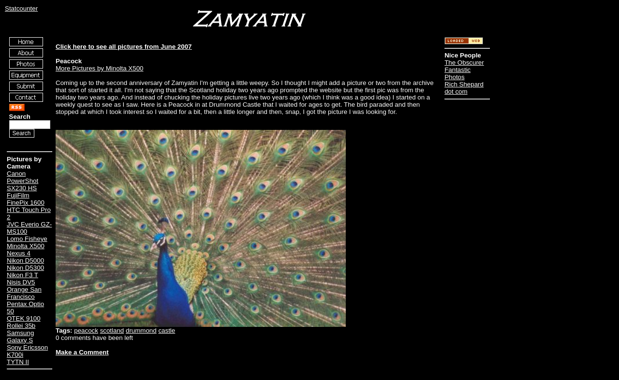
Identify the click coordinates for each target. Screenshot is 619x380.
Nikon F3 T (22, 275)
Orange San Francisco (24, 293)
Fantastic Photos (457, 73)
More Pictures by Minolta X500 (100, 68)
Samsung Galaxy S (20, 336)
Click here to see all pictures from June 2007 (124, 46)
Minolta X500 (25, 246)
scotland (112, 330)
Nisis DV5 (21, 282)
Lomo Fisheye (27, 238)
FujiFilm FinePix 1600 (25, 199)
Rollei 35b (21, 325)
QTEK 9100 (24, 318)
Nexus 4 (18, 253)
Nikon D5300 (25, 267)
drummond (141, 330)
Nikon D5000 (25, 260)
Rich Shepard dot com (464, 88)
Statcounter (21, 8)
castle (166, 330)
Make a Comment (82, 352)
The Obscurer (464, 62)
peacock (86, 330)
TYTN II (18, 362)
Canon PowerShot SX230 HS (22, 181)
